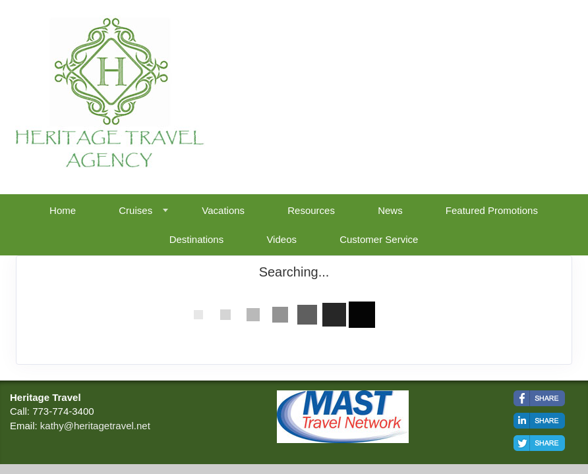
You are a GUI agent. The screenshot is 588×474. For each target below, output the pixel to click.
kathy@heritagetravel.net (95, 425)
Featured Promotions (492, 210)
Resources (311, 210)
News (390, 210)
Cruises (135, 210)
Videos (281, 239)
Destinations (196, 239)
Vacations (223, 210)
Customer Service (378, 239)
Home (62, 210)
